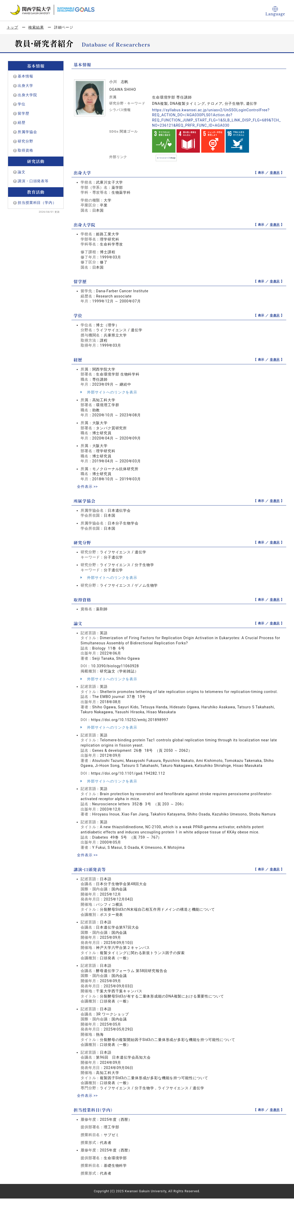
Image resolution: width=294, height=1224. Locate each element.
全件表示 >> (87, 486)
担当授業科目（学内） (37, 202)
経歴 (21, 122)
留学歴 (23, 113)
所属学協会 (27, 132)
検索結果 (36, 27)
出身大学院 (27, 95)
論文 (21, 172)
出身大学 (25, 85)
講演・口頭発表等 (33, 181)
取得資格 (25, 150)
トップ (12, 27)
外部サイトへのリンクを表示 (109, 392)
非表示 (275, 172)
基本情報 (25, 76)
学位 (21, 104)
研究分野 (25, 141)
